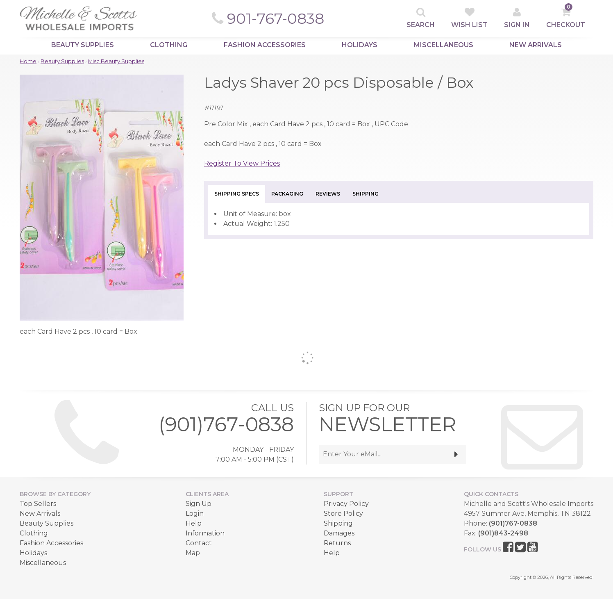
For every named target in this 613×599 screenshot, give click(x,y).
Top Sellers (38, 504)
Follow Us (482, 549)
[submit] (456, 454)
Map (193, 553)
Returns (337, 543)
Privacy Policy (346, 504)
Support (338, 494)
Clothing (168, 45)
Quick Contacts (491, 494)
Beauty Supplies (82, 45)
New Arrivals (535, 45)
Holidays (359, 45)
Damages (339, 533)
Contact (199, 543)
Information (205, 533)
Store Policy (343, 513)
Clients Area (207, 494)
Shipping (365, 194)
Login (195, 513)
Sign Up (198, 504)
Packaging (287, 194)
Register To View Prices (242, 163)
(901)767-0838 (226, 424)
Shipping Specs (236, 194)
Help (194, 523)
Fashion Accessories (265, 45)
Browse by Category (55, 494)
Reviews (328, 194)
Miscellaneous (443, 45)
